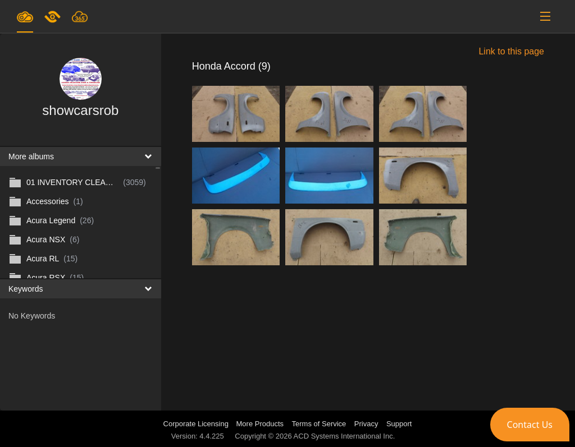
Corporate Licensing (197, 424)
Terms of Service (319, 424)
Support (399, 424)
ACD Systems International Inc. (344, 436)
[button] (529, 424)
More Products (260, 424)
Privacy (366, 424)
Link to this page (511, 51)
